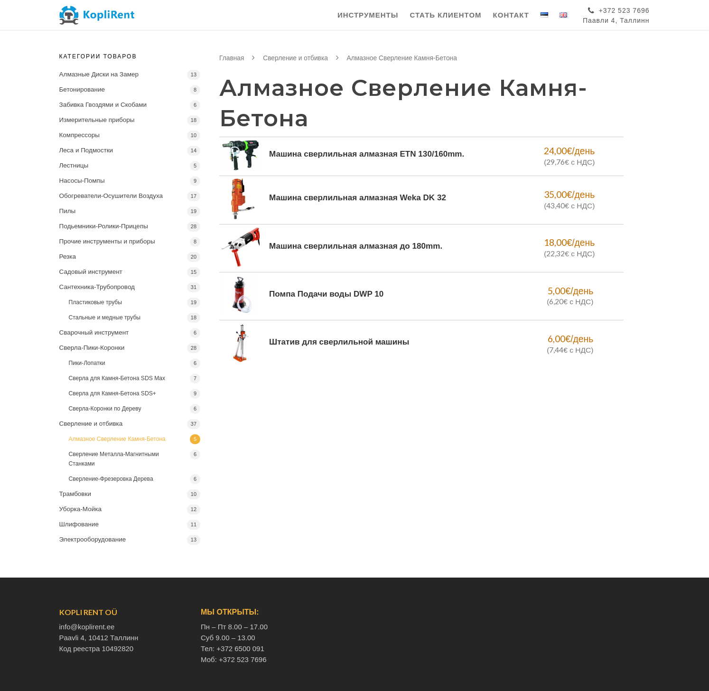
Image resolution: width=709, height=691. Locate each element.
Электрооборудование (92, 539)
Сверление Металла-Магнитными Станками (114, 459)
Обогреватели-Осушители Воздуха (111, 195)
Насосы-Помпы (82, 180)
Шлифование (79, 524)
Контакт (511, 15)
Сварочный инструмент (94, 332)
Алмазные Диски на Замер (99, 74)
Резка (67, 256)
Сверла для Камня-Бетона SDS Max (117, 378)
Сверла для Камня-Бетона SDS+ (112, 393)
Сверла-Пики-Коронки (92, 347)
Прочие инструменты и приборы (107, 241)
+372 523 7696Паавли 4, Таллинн (616, 13)
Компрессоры (79, 135)
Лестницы (74, 165)
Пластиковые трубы (95, 302)
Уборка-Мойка (80, 509)
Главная (231, 58)
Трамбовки (75, 493)
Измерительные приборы (97, 119)
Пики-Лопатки (87, 363)
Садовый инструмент (90, 271)
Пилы (67, 211)
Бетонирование (82, 89)
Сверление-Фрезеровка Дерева (111, 479)
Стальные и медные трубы (105, 317)
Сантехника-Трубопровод (97, 286)
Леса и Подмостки (86, 150)
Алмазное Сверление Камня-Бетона (117, 439)
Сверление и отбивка (91, 423)
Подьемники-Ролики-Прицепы (103, 226)
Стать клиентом (445, 15)
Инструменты (368, 15)
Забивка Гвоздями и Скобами (103, 104)
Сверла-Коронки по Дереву (105, 408)
